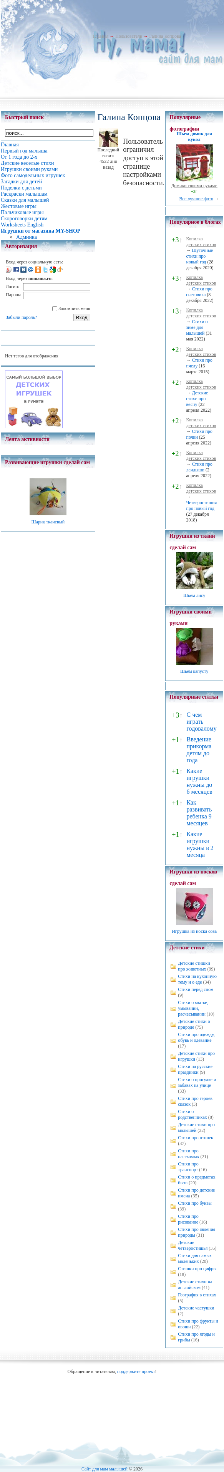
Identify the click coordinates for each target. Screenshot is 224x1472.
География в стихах (197, 1295)
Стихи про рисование (188, 1219)
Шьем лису (194, 595)
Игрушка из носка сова (194, 931)
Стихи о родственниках (192, 1114)
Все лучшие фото (196, 198)
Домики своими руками (194, 185)
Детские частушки (196, 1308)
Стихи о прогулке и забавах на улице (197, 1082)
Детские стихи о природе (194, 1024)
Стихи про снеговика (199, 291)
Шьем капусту (194, 671)
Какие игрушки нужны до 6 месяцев (199, 781)
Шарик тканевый (48, 522)
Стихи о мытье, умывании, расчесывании (193, 1008)
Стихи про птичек (195, 1137)
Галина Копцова (165, 36)
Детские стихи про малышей (196, 1127)
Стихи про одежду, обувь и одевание (196, 1037)
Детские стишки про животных (194, 966)
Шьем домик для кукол (194, 136)
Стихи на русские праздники (195, 1069)
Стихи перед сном (195, 989)
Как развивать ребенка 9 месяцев (199, 813)
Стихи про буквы (195, 1203)
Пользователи (128, 36)
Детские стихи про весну (197, 398)
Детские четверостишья (192, 1245)
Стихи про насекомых (188, 1153)
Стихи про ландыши (199, 467)
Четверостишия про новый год (201, 505)
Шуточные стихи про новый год (199, 256)
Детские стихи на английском (195, 1284)
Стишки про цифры (197, 1268)
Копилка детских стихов (201, 241)
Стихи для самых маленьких (195, 1258)
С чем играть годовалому (201, 721)
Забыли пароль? (21, 317)
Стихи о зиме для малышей (196, 327)
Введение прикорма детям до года (198, 749)
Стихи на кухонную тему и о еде (197, 979)
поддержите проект (136, 1371)
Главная (100, 36)
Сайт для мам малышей (104, 1469)
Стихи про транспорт (188, 1166)
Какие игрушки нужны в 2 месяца (199, 844)
